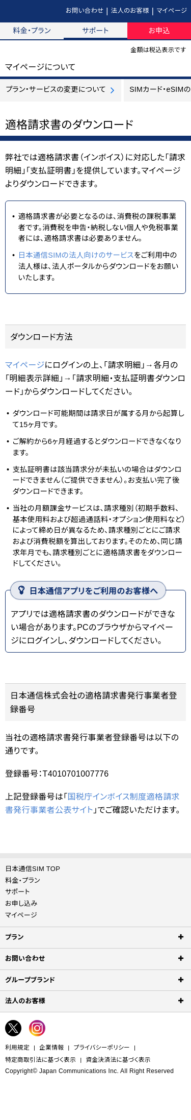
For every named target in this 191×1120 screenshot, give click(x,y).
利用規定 (17, 1047)
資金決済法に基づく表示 (118, 1059)
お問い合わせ (85, 10)
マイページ (171, 10)
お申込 (159, 31)
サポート (95, 31)
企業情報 (51, 1047)
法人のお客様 (130, 10)
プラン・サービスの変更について (56, 89)
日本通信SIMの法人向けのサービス (75, 255)
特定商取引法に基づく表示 (40, 1059)
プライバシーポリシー (102, 1047)
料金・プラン (31, 31)
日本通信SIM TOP (32, 869)
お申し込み (21, 903)
